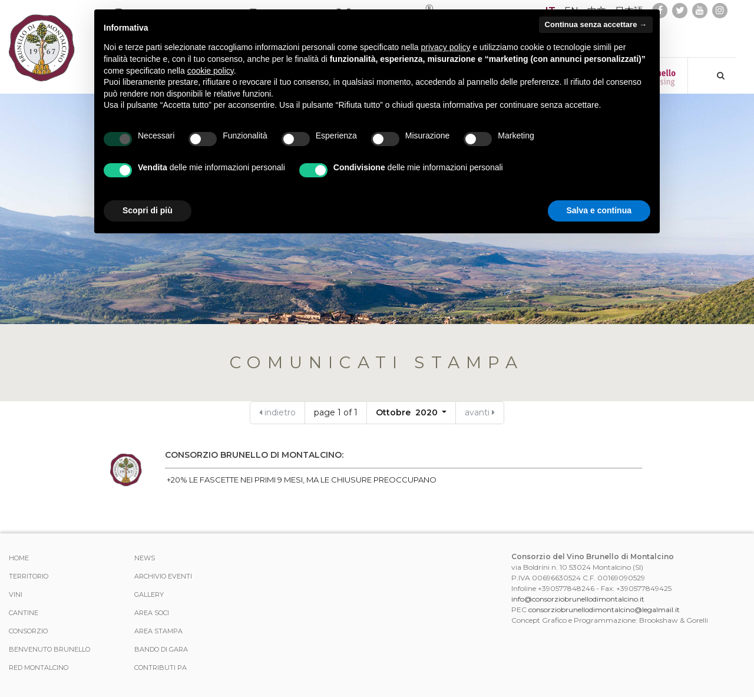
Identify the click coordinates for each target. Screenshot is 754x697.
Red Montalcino (38, 667)
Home (19, 558)
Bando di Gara (161, 649)
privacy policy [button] (446, 47)
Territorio (28, 576)
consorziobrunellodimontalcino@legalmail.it (604, 609)
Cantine (23, 613)
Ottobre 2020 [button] (408, 412)
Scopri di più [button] (148, 210)
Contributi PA (160, 667)
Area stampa (158, 631)
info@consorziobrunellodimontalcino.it (577, 598)
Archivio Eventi (163, 576)
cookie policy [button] (210, 70)
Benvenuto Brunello (49, 649)
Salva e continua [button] (599, 210)
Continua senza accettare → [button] (596, 24)
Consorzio (28, 631)
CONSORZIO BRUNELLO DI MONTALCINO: (254, 455)
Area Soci (151, 613)
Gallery (149, 594)
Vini (15, 594)
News (144, 558)
